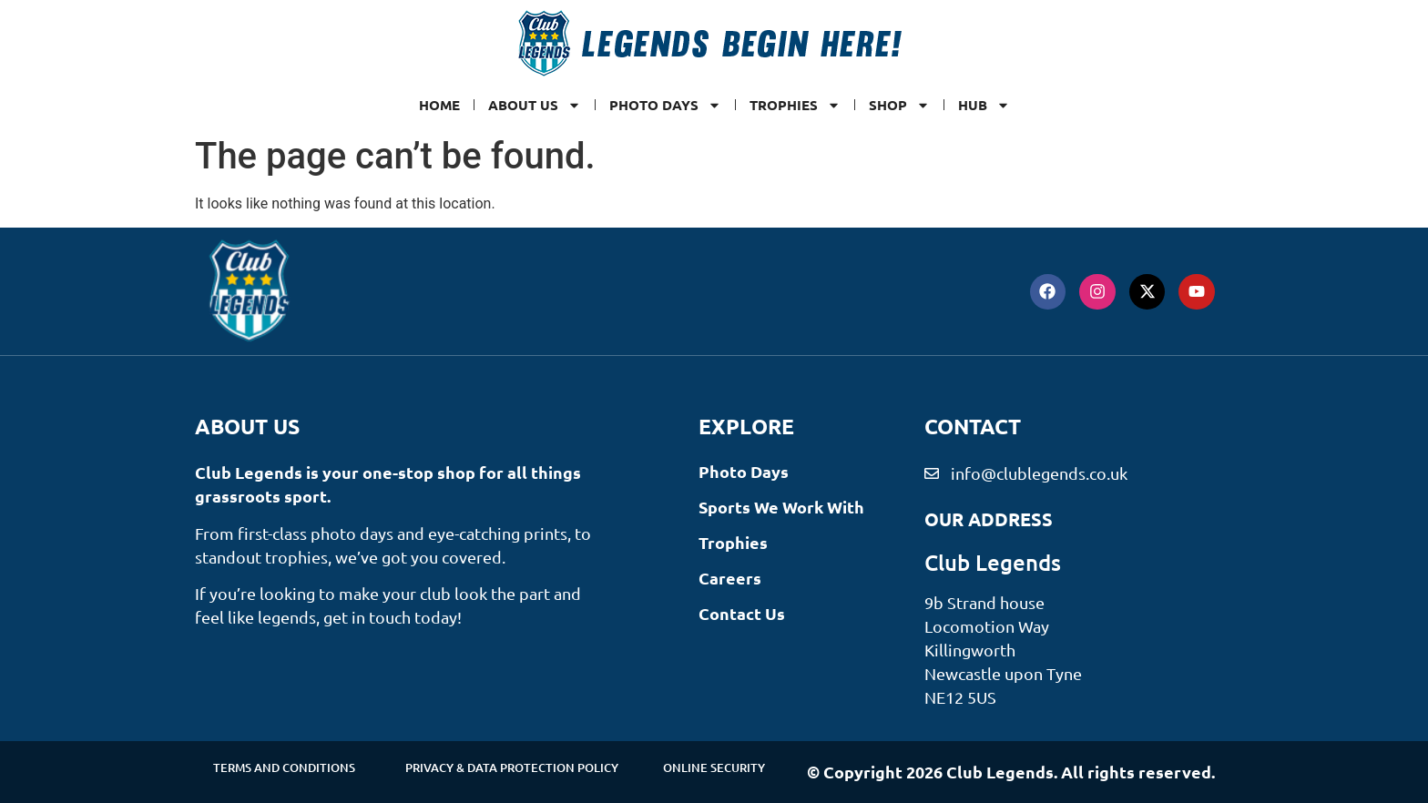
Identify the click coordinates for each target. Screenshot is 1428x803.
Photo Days (665, 105)
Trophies (795, 105)
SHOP (899, 105)
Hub (984, 105)
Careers (730, 577)
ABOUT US (534, 105)
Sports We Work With (781, 506)
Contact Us (742, 613)
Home (439, 105)
